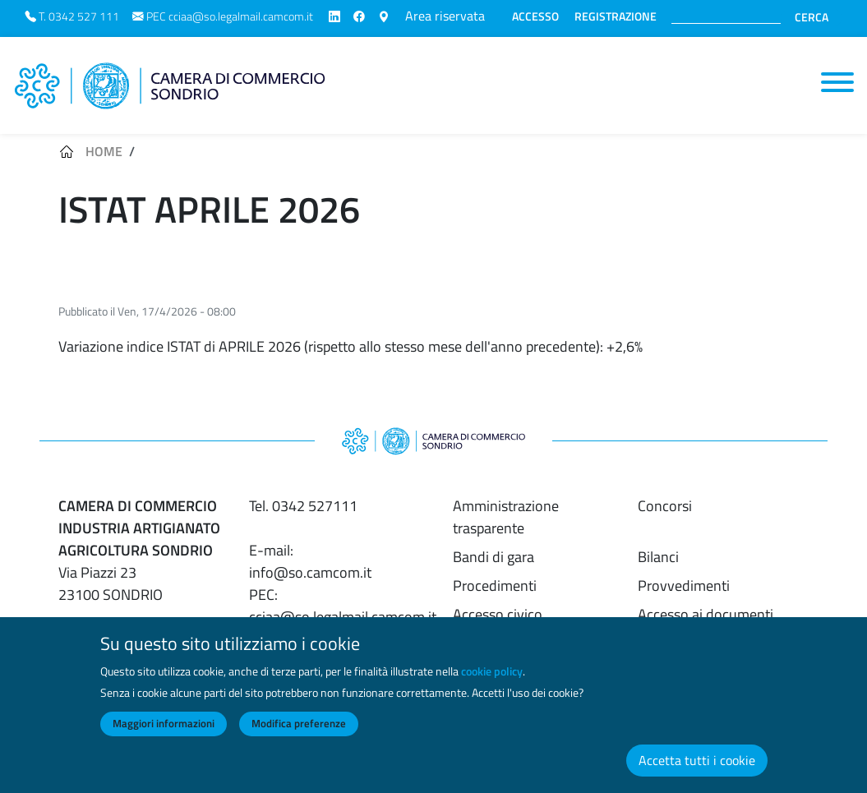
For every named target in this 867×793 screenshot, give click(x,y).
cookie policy (492, 677)
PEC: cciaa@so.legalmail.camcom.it (342, 605)
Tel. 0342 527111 (303, 506)
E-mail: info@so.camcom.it (310, 561)
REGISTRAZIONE (615, 16)
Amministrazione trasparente (506, 517)
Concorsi (665, 506)
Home (103, 151)
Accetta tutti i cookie (697, 767)
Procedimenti (495, 585)
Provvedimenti (684, 585)
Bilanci (658, 557)
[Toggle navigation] (837, 82)
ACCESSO (535, 16)
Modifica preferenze (298, 730)
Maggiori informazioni (163, 730)
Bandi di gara (493, 557)
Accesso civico (497, 614)
